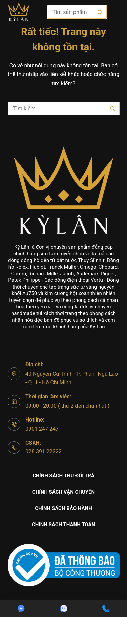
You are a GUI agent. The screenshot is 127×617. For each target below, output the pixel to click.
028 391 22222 (43, 451)
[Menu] (116, 12)
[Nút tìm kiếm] (100, 12)
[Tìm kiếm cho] (70, 12)
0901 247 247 (42, 429)
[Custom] (21, 608)
